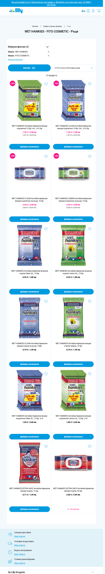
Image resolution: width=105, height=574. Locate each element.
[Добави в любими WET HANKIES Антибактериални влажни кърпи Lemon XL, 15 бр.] (90, 229)
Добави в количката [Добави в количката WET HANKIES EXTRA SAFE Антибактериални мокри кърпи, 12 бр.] (29, 509)
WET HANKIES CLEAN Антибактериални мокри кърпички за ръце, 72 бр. (29, 199)
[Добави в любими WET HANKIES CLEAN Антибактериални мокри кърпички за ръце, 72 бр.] (46, 156)
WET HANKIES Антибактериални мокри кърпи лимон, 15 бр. (73, 344)
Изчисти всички (15, 59)
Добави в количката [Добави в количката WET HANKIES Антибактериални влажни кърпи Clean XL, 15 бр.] (29, 292)
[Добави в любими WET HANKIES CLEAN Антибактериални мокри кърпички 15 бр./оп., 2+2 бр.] (90, 84)
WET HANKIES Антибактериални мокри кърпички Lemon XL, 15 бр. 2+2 (73, 417)
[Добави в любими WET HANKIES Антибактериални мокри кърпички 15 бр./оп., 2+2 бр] (46, 84)
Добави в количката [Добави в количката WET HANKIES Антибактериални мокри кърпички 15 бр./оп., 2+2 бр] (29, 147)
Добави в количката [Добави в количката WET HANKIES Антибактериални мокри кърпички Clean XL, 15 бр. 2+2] (29, 437)
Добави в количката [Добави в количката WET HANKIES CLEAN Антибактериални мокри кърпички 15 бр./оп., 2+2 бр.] (73, 147)
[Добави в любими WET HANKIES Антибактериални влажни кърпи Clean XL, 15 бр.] (46, 229)
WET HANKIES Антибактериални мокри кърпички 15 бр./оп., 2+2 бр (29, 127)
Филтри (29, 68)
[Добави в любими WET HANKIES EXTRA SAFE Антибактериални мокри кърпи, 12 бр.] (46, 446)
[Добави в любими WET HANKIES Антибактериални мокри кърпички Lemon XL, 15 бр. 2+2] (90, 374)
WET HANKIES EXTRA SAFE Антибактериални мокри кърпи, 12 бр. (29, 489)
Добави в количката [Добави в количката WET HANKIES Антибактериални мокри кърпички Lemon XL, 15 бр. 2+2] (73, 437)
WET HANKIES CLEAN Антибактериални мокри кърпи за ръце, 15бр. (29, 344)
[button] (29, 46)
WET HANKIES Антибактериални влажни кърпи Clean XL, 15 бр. (29, 272)
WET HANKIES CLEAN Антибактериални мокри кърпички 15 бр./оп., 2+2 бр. (73, 127)
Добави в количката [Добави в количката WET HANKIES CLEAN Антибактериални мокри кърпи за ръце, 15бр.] (29, 364)
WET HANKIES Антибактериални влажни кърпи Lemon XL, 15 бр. (73, 272)
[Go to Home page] (16, 11)
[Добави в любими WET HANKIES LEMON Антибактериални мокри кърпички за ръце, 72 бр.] (90, 156)
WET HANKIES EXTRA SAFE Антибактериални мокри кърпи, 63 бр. (73, 489)
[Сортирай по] (73, 68)
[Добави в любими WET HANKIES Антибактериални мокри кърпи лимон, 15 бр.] (90, 301)
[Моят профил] (93, 11)
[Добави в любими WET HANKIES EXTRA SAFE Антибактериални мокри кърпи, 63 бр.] (90, 446)
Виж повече (19, 536)
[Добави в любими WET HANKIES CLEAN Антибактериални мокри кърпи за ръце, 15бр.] (46, 301)
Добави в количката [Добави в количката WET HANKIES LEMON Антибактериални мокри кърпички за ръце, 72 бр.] (73, 219)
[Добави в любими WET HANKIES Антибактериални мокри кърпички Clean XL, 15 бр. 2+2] (46, 374)
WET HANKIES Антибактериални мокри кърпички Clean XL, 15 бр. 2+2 (29, 417)
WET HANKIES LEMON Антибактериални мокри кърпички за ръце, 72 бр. (73, 199)
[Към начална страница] (35, 26)
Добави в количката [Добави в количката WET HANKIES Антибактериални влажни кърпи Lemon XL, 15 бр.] (73, 292)
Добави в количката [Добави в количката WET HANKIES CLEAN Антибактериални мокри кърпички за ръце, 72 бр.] (29, 219)
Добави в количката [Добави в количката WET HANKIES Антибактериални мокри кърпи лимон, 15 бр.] (73, 364)
